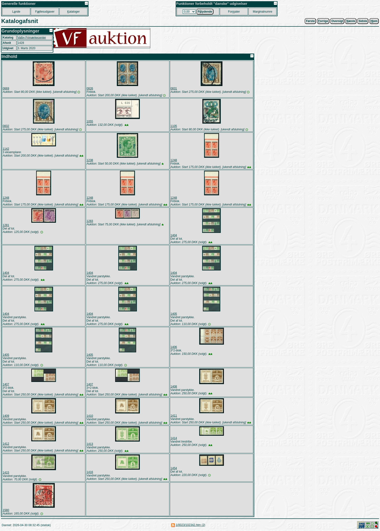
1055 (90, 121)
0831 (174, 88)
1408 (174, 386)
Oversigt (337, 21)
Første (310, 21)
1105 (174, 126)
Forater (234, 11)
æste (350, 21)
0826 (90, 88)
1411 (174, 415)
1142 (6, 149)
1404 (174, 235)
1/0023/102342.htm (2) (190, 525)
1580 (6, 510)
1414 (174, 438)
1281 (6, 225)
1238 (90, 160)
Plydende (205, 11)
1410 (90, 416)
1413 (90, 444)
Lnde (16, 11)
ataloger (73, 11)
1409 (6, 416)
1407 (6, 384)
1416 (90, 472)
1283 (90, 221)
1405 (174, 314)
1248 (174, 160)
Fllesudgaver (44, 11)
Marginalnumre (262, 11)
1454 (174, 468)
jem (374, 21)
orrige (323, 21)
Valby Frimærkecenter (32, 37)
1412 (6, 443)
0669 (6, 88)
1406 (174, 347)
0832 (6, 126)
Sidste (362, 21)
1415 (6, 472)
